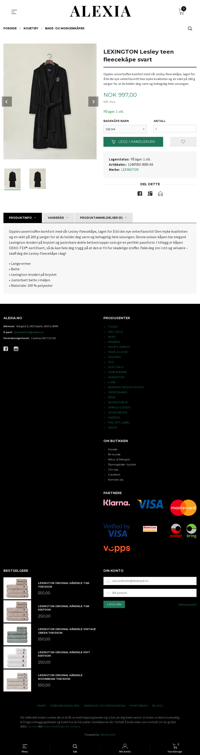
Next (93, 102)
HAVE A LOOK (118, 352)
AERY (112, 337)
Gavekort (114, 475)
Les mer (32, 727)
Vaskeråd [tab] (56, 218)
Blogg (157, 706)
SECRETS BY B (117, 402)
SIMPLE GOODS (119, 407)
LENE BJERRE (117, 372)
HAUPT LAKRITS (119, 347)
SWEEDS (114, 418)
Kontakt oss (115, 480)
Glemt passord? (187, 605)
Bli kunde (114, 455)
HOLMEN (114, 357)
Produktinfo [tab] (20, 218)
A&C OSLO (115, 332)
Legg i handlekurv (133, 142)
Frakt (41, 706)
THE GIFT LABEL (119, 423)
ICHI (111, 362)
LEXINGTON (129, 170)
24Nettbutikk (107, 735)
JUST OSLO (116, 367)
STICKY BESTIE (117, 413)
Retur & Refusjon (119, 460)
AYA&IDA (114, 342)
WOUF (112, 428)
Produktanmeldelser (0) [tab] (101, 218)
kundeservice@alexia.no (28, 332)
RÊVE (112, 397)
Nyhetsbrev (139, 706)
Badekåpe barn (116, 121)
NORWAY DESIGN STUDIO (126, 387)
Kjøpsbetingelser (65, 706)
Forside (112, 450)
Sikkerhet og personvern (104, 706)
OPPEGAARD (117, 392)
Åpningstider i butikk (122, 465)
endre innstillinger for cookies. (61, 727)
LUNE (112, 382)
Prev (7, 102)
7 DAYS (113, 327)
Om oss (113, 470)
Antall (160, 121)
